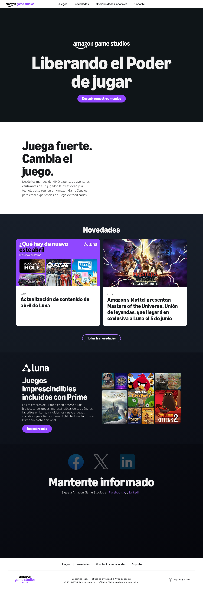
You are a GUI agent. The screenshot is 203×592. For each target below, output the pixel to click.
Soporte (139, 4)
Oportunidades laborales (111, 4)
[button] (181, 579)
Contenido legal (80, 578)
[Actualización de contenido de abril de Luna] (58, 263)
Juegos (62, 4)
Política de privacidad (101, 578)
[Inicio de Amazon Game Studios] (20, 5)
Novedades (82, 4)
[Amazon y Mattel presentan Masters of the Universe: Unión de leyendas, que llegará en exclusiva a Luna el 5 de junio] (145, 263)
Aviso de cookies (123, 578)
